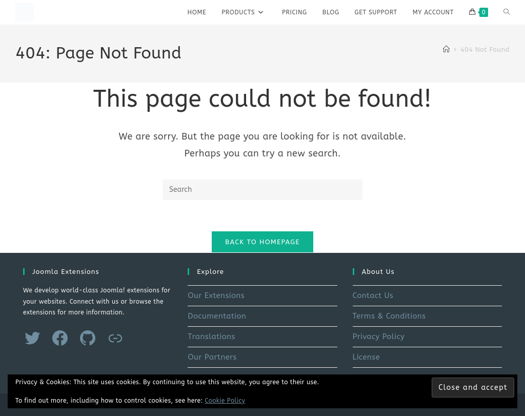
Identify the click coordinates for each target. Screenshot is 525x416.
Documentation (217, 316)
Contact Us (373, 295)
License (366, 357)
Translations (211, 336)
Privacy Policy (379, 336)
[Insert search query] (262, 190)
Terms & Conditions (389, 316)
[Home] (446, 49)
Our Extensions (216, 295)
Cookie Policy (225, 400)
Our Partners (212, 357)
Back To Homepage (262, 242)
